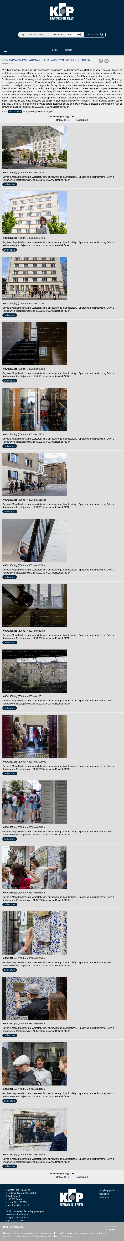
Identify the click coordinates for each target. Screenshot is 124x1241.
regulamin (104, 1194)
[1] (65, 120)
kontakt (68, 49)
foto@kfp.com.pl (20, 1205)
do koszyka (15, 111)
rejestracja (104, 1197)
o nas (54, 49)
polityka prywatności (109, 1190)
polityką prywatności (78, 1233)
